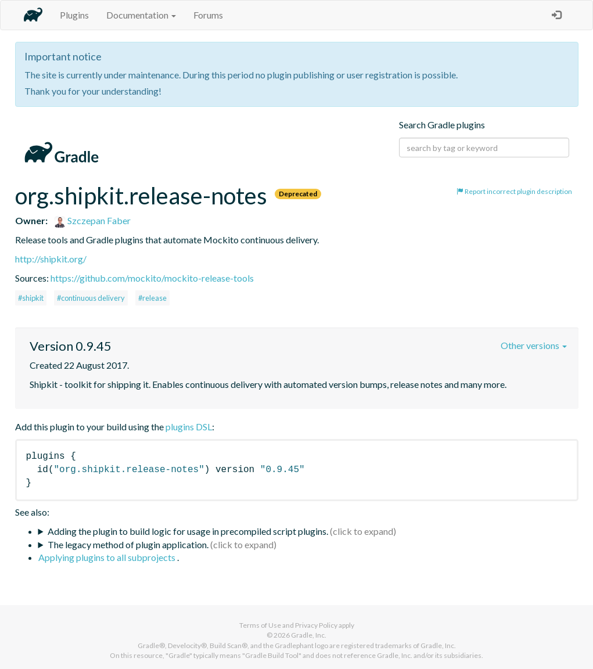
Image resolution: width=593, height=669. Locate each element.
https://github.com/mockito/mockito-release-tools (152, 277)
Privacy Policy (316, 625)
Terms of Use (260, 625)
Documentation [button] (141, 14)
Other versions (534, 345)
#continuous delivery (91, 298)
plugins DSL (189, 426)
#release (152, 298)
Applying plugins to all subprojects (107, 557)
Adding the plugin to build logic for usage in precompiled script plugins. (188, 531)
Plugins (74, 14)
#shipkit (31, 298)
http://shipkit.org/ (51, 258)
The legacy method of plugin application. (128, 544)
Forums (208, 14)
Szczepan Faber (92, 220)
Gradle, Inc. (308, 635)
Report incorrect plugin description (514, 191)
